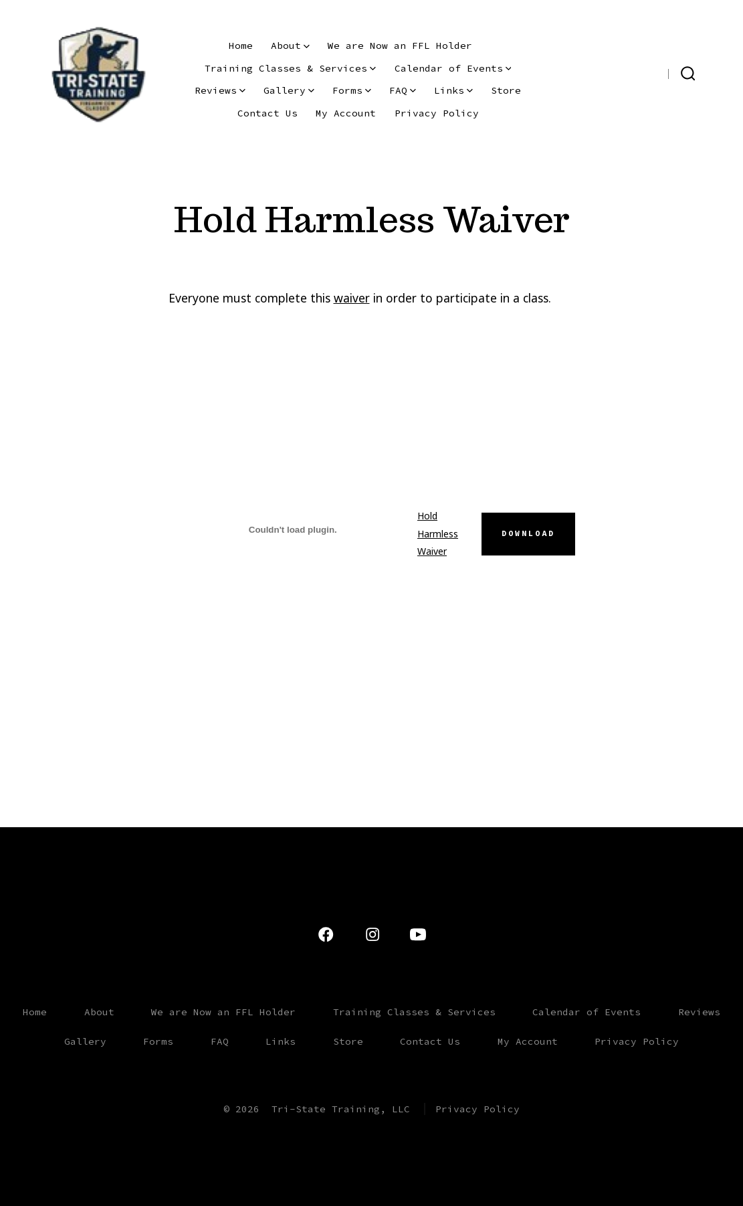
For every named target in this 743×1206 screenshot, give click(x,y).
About (290, 45)
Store (506, 90)
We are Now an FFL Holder (400, 45)
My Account (346, 113)
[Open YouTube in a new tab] (609, 72)
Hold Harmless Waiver (437, 533)
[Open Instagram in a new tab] (632, 72)
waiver (352, 298)
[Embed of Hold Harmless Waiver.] (293, 529)
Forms (351, 90)
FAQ (402, 90)
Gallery (288, 90)
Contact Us (267, 113)
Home (241, 45)
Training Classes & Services (290, 68)
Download (528, 533)
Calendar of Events (453, 68)
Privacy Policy (437, 113)
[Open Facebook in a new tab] (652, 72)
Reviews (220, 90)
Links (453, 90)
